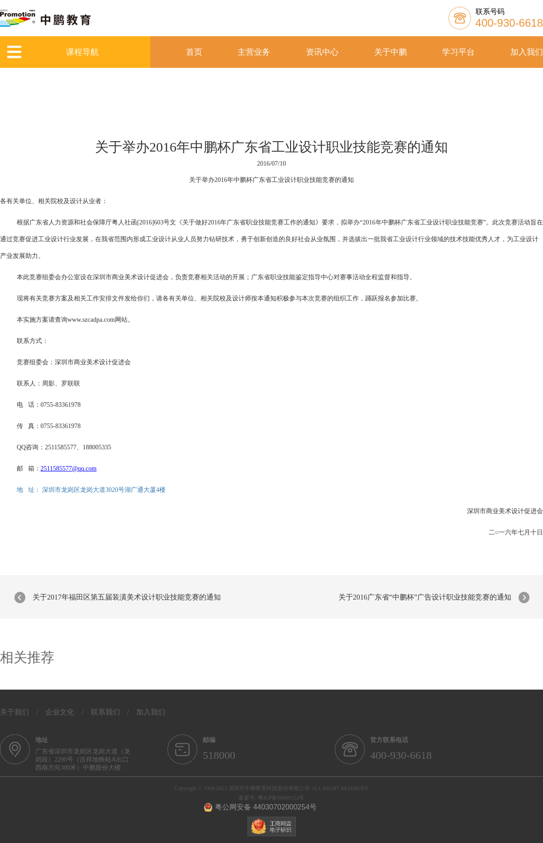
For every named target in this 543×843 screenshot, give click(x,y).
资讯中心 (322, 52)
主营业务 (254, 52)
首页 (194, 52)
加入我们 (526, 52)
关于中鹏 (390, 52)
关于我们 (14, 712)
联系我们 (105, 712)
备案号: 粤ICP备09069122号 (271, 798)
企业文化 (59, 712)
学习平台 (458, 52)
